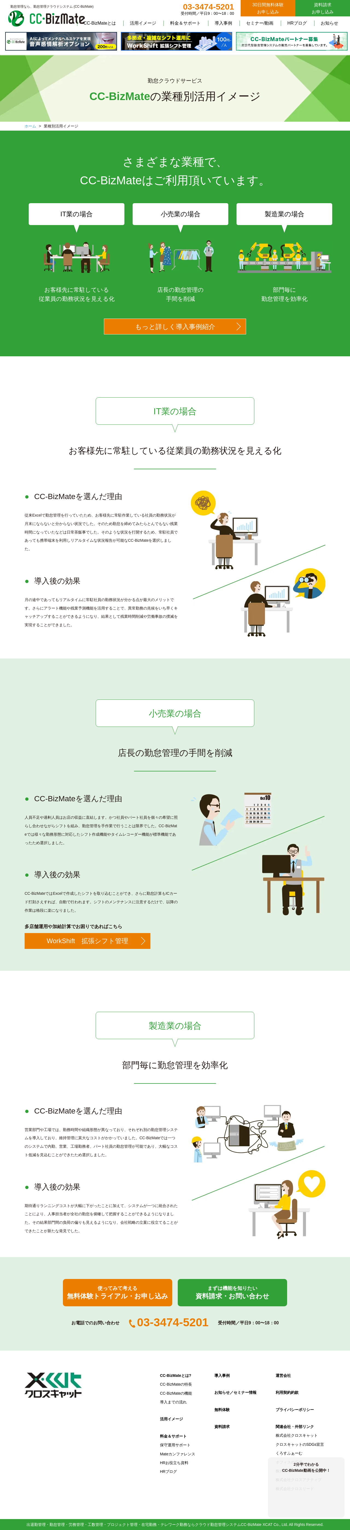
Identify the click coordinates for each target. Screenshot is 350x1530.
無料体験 (222, 1409)
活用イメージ (143, 23)
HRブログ (297, 23)
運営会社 (283, 1375)
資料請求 (222, 1426)
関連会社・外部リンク (295, 1426)
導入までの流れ (173, 1402)
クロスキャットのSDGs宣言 (300, 1444)
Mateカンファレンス (177, 1454)
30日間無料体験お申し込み (268, 8)
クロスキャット (53, 1385)
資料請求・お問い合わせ (232, 1293)
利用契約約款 (287, 1392)
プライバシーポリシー (295, 1409)
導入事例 (223, 23)
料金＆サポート (185, 23)
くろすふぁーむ (289, 1453)
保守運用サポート (175, 1445)
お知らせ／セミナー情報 (235, 1392)
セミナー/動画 (259, 23)
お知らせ (329, 23)
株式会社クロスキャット (297, 1435)
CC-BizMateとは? (175, 1375)
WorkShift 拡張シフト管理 (88, 941)
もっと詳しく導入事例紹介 (175, 326)
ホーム (30, 126)
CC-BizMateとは (100, 23)
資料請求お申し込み (323, 8)
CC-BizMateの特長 (176, 1384)
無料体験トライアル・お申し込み (117, 1293)
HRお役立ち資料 (174, 1463)
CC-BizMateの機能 (176, 1393)
